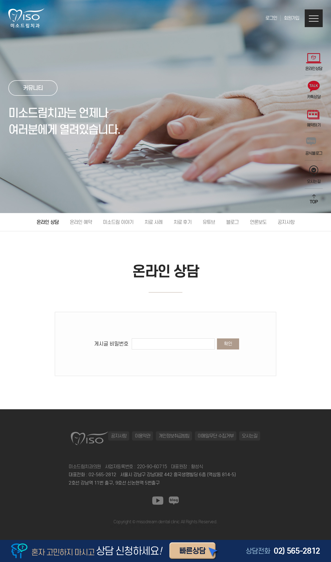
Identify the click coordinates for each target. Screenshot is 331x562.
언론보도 (258, 222)
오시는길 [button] (249, 436)
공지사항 (286, 222)
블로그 (232, 222)
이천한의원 (176, 526)
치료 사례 (153, 222)
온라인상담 (313, 62)
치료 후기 (183, 222)
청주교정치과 (120, 526)
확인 (228, 344)
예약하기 (313, 118)
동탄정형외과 (141, 526)
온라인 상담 (48, 222)
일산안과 (159, 526)
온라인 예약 (81, 222)
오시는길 (313, 174)
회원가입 (291, 18)
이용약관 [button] (142, 436)
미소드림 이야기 (118, 222)
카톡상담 (313, 90)
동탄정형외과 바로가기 (203, 526)
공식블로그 (313, 146)
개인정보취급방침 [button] (174, 436)
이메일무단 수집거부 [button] (216, 436)
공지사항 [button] (118, 436)
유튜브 (209, 222)
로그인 (271, 18)
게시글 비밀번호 (111, 344)
